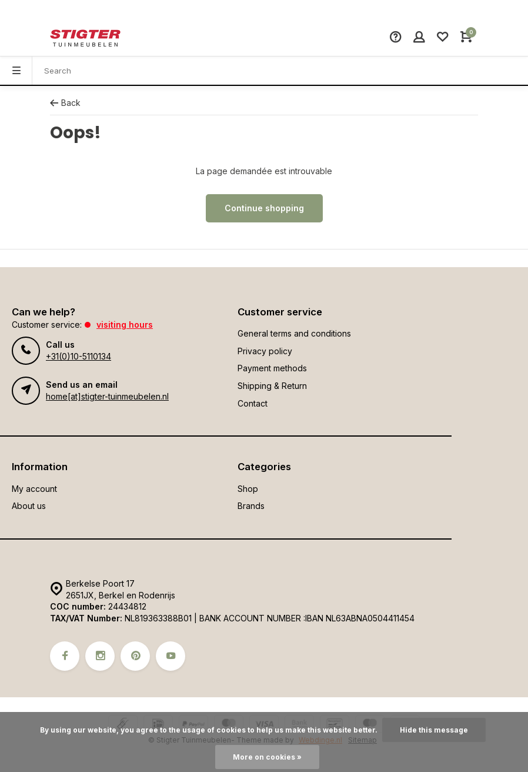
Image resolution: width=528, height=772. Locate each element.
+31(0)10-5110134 (78, 356)
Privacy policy (265, 351)
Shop (248, 489)
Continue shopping (264, 208)
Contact (253, 403)
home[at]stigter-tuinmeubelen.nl (107, 396)
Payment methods (272, 368)
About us (29, 506)
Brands (251, 506)
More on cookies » (267, 757)
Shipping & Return (272, 386)
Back (65, 103)
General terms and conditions (294, 333)
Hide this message (434, 730)
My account (34, 489)
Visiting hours (124, 325)
